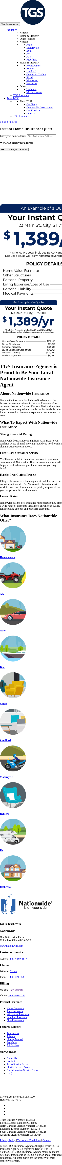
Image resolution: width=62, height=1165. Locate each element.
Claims (13, 971)
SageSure (12, 1042)
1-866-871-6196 (8, 121)
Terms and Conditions (29, 1140)
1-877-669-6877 (18, 958)
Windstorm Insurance (18, 1014)
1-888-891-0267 (16, 995)
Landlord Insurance (17, 1017)
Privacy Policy (8, 1140)
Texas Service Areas (17, 1064)
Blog (9, 1073)
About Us (12, 1058)
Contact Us (13, 1061)
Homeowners (33, 65)
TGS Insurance (21, 95)
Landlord (31, 71)
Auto (29, 44)
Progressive (13, 1033)
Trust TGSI (13, 98)
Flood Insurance (15, 1020)
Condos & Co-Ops (36, 74)
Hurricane (31, 83)
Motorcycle (32, 47)
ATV (29, 56)
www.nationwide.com (11, 945)
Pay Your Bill (17, 989)
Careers (30, 113)
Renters (30, 68)
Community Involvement (39, 107)
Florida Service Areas (18, 1067)
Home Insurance (15, 1008)
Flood (29, 77)
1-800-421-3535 (16, 977)
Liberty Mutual (15, 1039)
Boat (28, 50)
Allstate (11, 1036)
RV (28, 53)
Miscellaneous (34, 92)
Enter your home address (13, 136)
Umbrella (31, 89)
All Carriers (13, 1045)
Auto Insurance (15, 1011)
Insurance (12, 29)
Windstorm (32, 80)
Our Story (31, 104)
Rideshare (31, 59)
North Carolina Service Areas (22, 1070)
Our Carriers (33, 110)
